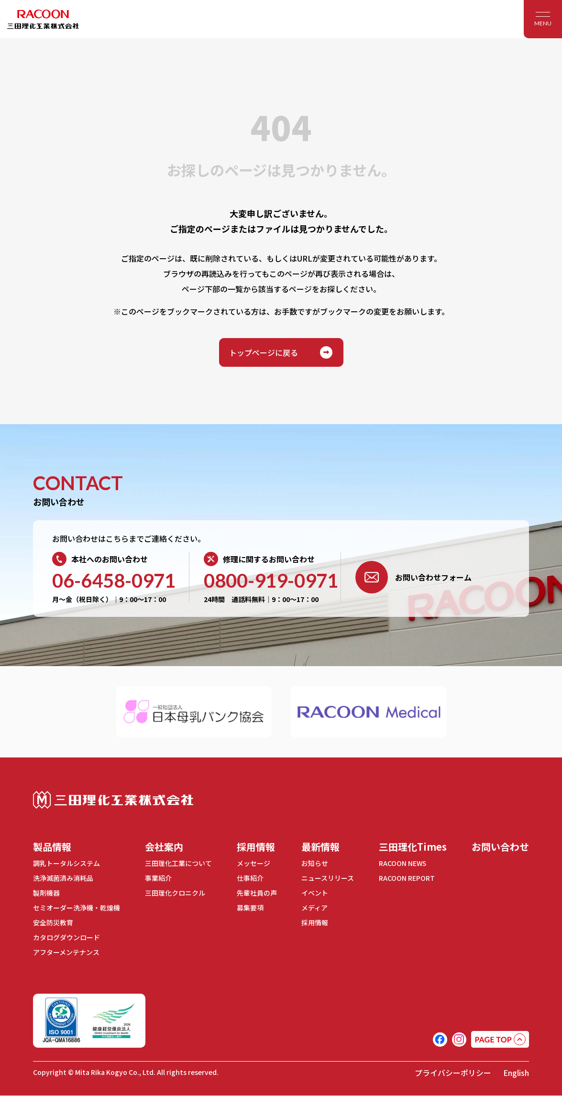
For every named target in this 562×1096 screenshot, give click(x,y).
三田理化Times (413, 847)
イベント (314, 893)
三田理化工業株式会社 (113, 800)
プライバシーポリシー (453, 1073)
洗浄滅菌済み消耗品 (63, 878)
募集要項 (250, 907)
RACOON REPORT (407, 878)
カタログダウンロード (66, 937)
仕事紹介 (250, 878)
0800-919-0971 (271, 580)
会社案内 (164, 847)
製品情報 (52, 847)
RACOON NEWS (403, 863)
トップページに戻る (281, 352)
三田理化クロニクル (175, 893)
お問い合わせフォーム (413, 577)
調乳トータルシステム (66, 863)
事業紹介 (158, 878)
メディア (314, 907)
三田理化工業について (178, 863)
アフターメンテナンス (66, 952)
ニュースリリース (327, 878)
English (516, 1073)
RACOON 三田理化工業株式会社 (43, 19)
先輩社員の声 (257, 893)
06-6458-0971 (114, 580)
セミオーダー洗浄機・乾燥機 (76, 907)
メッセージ (253, 863)
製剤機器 (46, 893)
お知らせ (314, 863)
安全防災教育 (53, 922)
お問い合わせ (500, 847)
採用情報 (256, 847)
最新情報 (320, 847)
